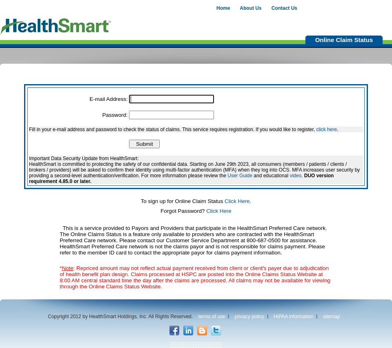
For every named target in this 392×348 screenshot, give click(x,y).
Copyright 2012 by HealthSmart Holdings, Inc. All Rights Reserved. (120, 316)
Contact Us (284, 8)
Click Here (237, 201)
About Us (250, 8)
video (295, 175)
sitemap (331, 316)
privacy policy (249, 316)
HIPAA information (293, 316)
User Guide (239, 175)
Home (223, 8)
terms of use (211, 316)
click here (326, 129)
